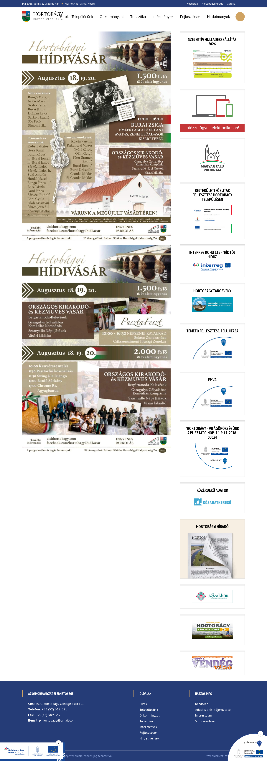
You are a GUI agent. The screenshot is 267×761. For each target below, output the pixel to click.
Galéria (231, 3)
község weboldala (48, 15)
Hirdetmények (218, 16)
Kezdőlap (192, 3)
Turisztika (138, 16)
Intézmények (162, 16)
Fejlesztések (190, 16)
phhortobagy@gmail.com (57, 720)
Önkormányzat (112, 16)
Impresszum (203, 715)
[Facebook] (240, 3)
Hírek (64, 16)
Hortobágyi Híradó (212, 3)
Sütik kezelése (205, 721)
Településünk (82, 16)
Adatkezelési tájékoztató (213, 709)
